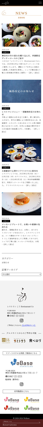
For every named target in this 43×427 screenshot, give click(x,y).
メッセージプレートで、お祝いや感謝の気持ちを (21, 225)
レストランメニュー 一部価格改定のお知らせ (21, 113)
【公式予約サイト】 (29, 325)
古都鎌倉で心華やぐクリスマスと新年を (20, 171)
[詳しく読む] (34, 72)
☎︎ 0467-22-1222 (15, 315)
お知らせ (6, 52)
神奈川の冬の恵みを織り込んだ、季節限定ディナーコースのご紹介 (21, 56)
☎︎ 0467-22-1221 (13, 376)
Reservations (21, 423)
